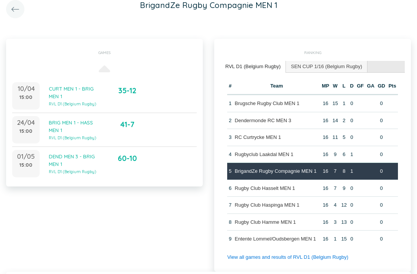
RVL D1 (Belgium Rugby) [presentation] (253, 66)
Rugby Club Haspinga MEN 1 (267, 205)
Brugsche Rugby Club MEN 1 (267, 103)
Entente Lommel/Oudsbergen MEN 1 (275, 239)
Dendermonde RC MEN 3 (263, 120)
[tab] (253, 67)
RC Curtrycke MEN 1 (258, 137)
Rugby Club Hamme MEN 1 (265, 222)
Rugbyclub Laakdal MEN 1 (264, 154)
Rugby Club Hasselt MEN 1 (265, 188)
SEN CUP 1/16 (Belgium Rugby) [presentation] (326, 66)
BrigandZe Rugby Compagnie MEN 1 (276, 171)
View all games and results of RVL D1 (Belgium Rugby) (287, 257)
